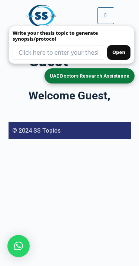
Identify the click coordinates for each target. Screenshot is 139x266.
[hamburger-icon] (105, 15)
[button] (18, 246)
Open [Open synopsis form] (118, 52)
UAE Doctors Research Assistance (89, 76)
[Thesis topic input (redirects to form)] (58, 52)
